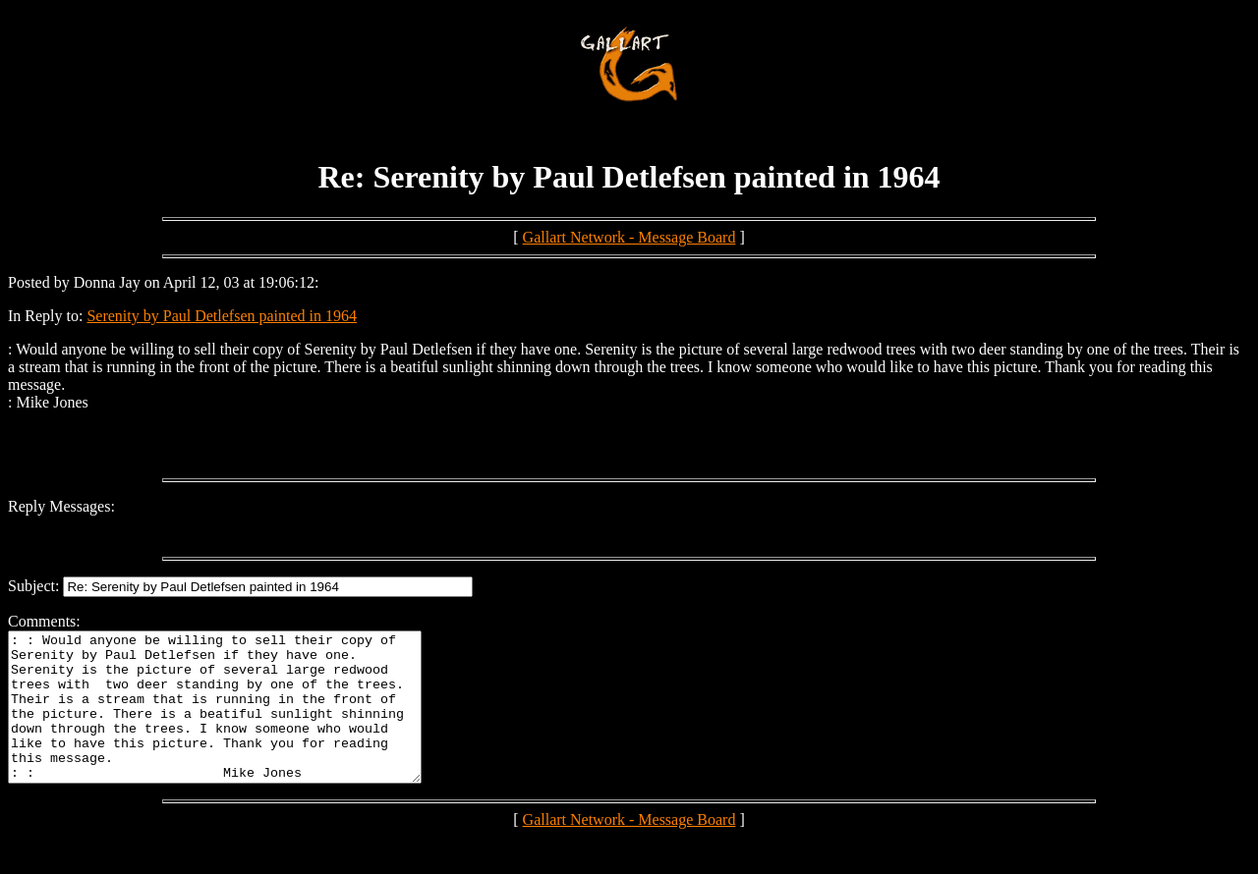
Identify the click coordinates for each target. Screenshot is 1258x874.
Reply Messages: (61, 506)
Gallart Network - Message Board (629, 237)
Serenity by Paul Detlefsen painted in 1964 (221, 315)
